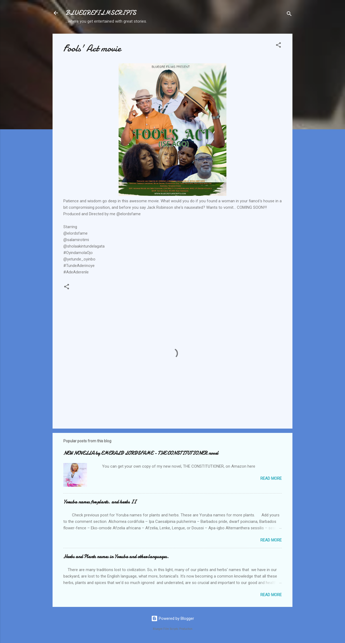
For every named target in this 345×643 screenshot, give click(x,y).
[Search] (289, 14)
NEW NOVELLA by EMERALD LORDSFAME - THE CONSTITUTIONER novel (140, 453)
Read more (271, 478)
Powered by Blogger (172, 618)
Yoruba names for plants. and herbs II (99, 502)
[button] (278, 46)
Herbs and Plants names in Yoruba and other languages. (116, 556)
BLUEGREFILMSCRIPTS (100, 12)
